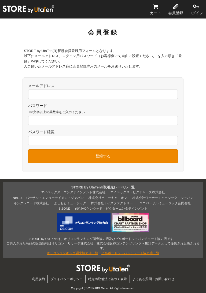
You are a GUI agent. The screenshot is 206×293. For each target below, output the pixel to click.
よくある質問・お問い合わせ (153, 279)
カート (155, 13)
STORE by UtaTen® (28, 9)
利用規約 (38, 279)
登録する (103, 156)
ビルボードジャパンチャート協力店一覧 (130, 253)
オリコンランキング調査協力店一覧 (72, 253)
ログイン (195, 13)
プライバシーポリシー (66, 279)
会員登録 (175, 13)
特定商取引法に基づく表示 (107, 279)
